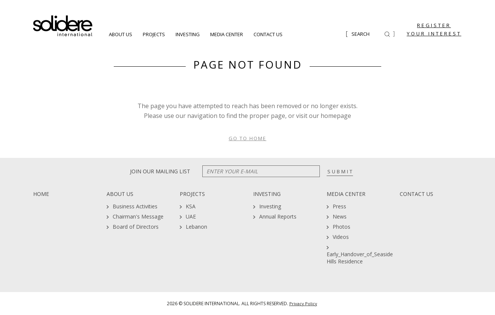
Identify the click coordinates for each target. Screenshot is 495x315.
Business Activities (135, 206)
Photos (341, 226)
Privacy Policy (303, 303)
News (340, 216)
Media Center (226, 34)
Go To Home (247, 138)
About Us (120, 34)
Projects (154, 34)
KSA (191, 206)
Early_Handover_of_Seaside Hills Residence (360, 258)
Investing (188, 34)
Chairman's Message (138, 216)
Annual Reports (277, 216)
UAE (191, 216)
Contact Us (268, 34)
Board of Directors (136, 226)
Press (339, 206)
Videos (341, 236)
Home (41, 193)
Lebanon (196, 226)
